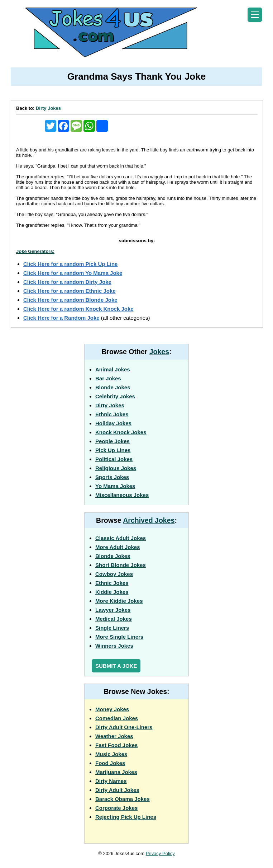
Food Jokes (110, 763)
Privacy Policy (160, 853)
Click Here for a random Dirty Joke (67, 282)
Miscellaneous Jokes (122, 495)
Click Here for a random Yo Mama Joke (72, 273)
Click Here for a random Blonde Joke (70, 300)
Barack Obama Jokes (122, 799)
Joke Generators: (35, 251)
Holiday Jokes (113, 423)
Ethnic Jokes (112, 414)
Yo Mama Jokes (115, 486)
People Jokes (112, 441)
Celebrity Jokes (115, 396)
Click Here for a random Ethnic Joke (69, 291)
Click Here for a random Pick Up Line (70, 264)
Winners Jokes (114, 646)
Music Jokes (111, 754)
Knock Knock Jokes (121, 432)
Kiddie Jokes (112, 592)
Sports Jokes (112, 477)
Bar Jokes (108, 378)
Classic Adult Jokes (120, 538)
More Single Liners (119, 637)
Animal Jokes (112, 369)
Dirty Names (111, 781)
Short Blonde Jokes (120, 565)
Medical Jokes (113, 619)
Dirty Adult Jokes (117, 790)
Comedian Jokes (116, 718)
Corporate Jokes (116, 808)
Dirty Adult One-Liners (123, 727)
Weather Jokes (114, 736)
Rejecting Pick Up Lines (125, 817)
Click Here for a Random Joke (61, 318)
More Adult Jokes (117, 547)
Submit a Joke (116, 666)
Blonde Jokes (112, 387)
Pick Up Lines (112, 450)
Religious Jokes (115, 468)
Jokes (159, 352)
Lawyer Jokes (112, 610)
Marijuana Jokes (116, 772)
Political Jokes (114, 459)
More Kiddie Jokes (119, 601)
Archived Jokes (148, 520)
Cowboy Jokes (114, 574)
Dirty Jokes (48, 108)
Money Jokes (112, 709)
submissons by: (137, 240)
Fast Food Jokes (116, 745)
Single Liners (112, 628)
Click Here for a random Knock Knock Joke (78, 309)
